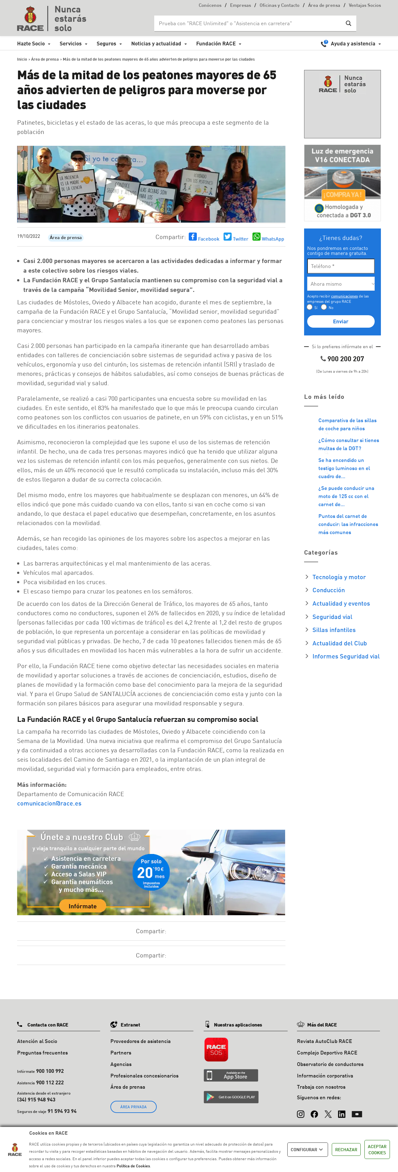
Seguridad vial (332, 616)
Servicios (71, 43)
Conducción (328, 589)
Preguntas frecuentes (42, 1052)
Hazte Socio (31, 43)
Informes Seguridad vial (346, 656)
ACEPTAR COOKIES (377, 1149)
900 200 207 (345, 358)
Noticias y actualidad (156, 43)
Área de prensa (324, 5)
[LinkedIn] (341, 1111)
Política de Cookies (133, 1165)
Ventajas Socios (365, 5)
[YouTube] (357, 1111)
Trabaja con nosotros (321, 1086)
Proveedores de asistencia (140, 1041)
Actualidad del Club (339, 643)
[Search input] (249, 23)
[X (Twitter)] (328, 1111)
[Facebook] (314, 1111)
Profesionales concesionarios (144, 1075)
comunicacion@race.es (49, 803)
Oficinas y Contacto (279, 5)
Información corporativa (325, 1075)
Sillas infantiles (334, 629)
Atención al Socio (37, 1041)
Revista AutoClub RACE (324, 1041)
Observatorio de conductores (330, 1064)
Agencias (121, 1064)
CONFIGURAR (308, 1149)
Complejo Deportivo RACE (327, 1052)
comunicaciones (344, 296)
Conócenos (210, 5)
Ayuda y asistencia (353, 43)
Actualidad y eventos (341, 603)
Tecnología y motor (339, 576)
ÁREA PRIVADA (133, 1107)
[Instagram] (300, 1111)
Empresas (240, 5)
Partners (120, 1052)
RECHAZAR (346, 1149)
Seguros (106, 43)
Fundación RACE (216, 43)
